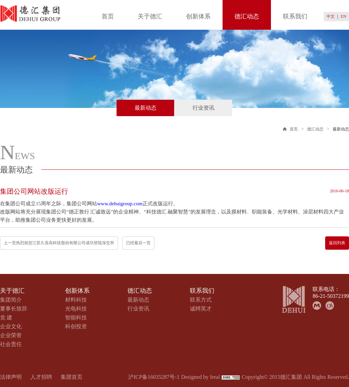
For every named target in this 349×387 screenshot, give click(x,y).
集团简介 (11, 300)
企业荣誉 (11, 335)
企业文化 (11, 326)
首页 (108, 16)
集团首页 (71, 377)
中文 (331, 16)
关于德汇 (150, 16)
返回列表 (337, 242)
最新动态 (145, 108)
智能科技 (76, 317)
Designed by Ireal (200, 377)
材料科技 (76, 300)
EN (343, 16)
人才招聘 (41, 377)
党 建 (6, 317)
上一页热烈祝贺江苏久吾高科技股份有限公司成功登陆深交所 (59, 242)
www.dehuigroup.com (119, 203)
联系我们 (295, 16)
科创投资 (76, 326)
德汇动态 (246, 16)
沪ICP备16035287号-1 (153, 377)
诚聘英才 (201, 309)
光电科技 (76, 309)
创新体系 (198, 16)
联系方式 (201, 300)
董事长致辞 (13, 309)
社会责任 (11, 344)
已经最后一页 (138, 242)
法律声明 (11, 377)
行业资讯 (203, 108)
